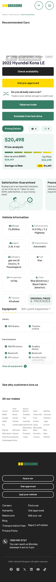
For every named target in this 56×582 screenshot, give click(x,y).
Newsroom (8, 515)
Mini (45, 430)
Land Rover (28, 425)
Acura (4, 411)
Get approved (28, 486)
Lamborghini (18, 425)
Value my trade (28, 104)
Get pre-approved (28, 83)
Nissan (16, 433)
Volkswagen (7, 440)
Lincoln (46, 425)
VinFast (46, 437)
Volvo (15, 440)
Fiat (24, 418)
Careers (7, 505)
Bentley (46, 411)
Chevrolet (37, 414)
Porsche (36, 433)
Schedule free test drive (28, 116)
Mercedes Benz (27, 429)
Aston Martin (26, 410)
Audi (35, 411)
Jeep (45, 421)
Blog (4, 520)
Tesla (25, 437)
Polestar (26, 433)
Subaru (16, 437)
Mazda (5, 430)
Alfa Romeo (16, 410)
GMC (4, 421)
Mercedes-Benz (38, 429)
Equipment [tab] (9, 309)
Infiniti (36, 421)
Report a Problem (38, 525)
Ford (35, 418)
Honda (15, 421)
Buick (15, 414)
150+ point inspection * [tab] (36, 309)
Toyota (36, 437)
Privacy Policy (10, 530)
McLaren (16, 430)
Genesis (47, 418)
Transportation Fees (14, 525)
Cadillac (26, 414)
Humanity (7, 510)
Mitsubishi (6, 433)
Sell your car (35, 515)
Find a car (33, 505)
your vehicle (28, 494)
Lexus (35, 425)
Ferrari (15, 418)
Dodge (5, 418)
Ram (45, 433)
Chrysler (47, 414)
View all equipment (14, 366)
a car (28, 478)
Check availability (28, 71)
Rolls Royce (7, 437)
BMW (4, 414)
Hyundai (26, 421)
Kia (3, 425)
